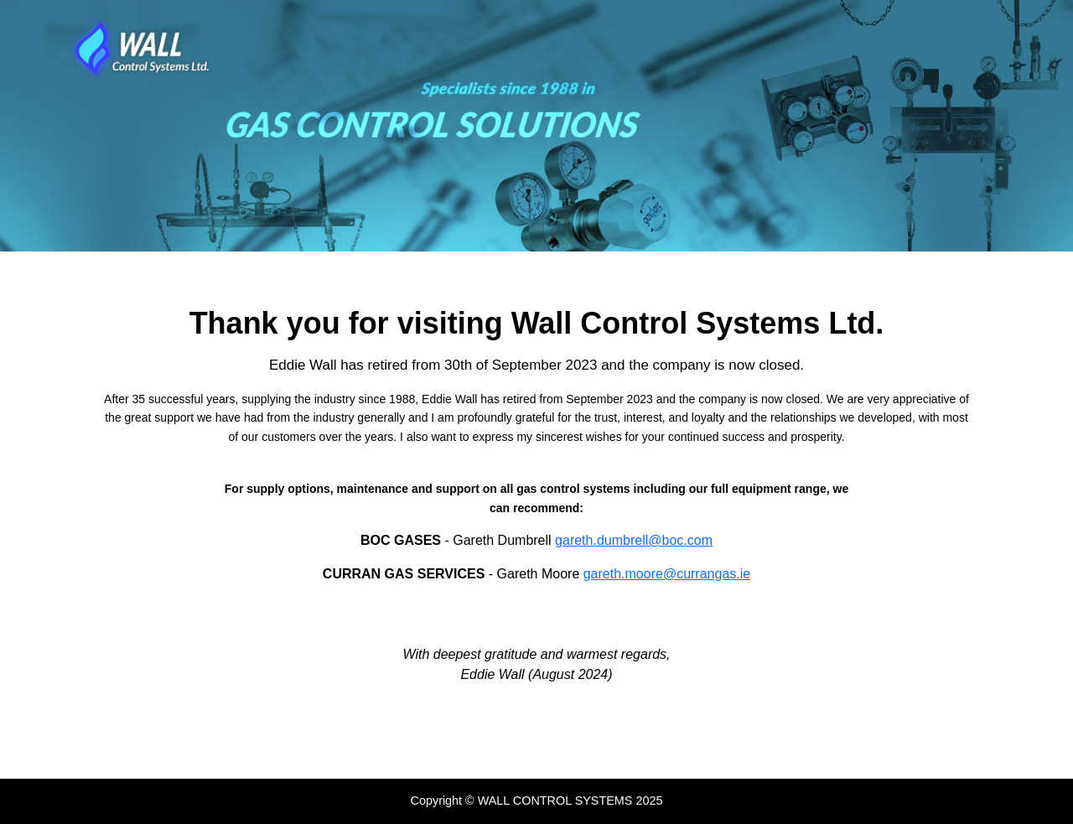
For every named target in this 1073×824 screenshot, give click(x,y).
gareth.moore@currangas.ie (666, 574)
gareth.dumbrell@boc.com (634, 540)
